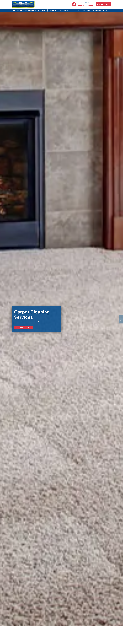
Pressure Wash (96, 10)
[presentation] (121, 317)
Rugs (88, 10)
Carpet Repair (29, 10)
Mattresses (81, 10)
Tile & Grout (52, 10)
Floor (73, 10)
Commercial (64, 10)
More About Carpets (24, 327)
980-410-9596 (86, 5)
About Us (106, 10)
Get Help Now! (103, 4)
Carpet (19, 10)
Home (13, 10)
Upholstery (41, 10)
